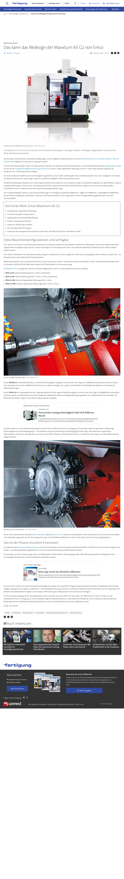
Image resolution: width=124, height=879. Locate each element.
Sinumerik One (40, 534)
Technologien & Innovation (12, 9)
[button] (116, 640)
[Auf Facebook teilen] (112, 53)
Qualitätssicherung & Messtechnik (71, 9)
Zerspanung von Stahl (113, 166)
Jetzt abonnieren (17, 688)
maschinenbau (28, 613)
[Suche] (75, 3)
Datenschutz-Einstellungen (66, 704)
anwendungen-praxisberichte (57, 613)
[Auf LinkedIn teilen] (118, 53)
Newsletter (96, 3)
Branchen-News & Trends (33, 9)
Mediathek (115, 9)
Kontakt (77, 704)
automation (40, 613)
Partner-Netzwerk (38, 3)
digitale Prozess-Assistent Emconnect (27, 547)
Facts (81, 704)
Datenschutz (35, 704)
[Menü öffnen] (7, 3)
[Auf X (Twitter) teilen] (115, 53)
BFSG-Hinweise (52, 704)
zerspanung (16, 613)
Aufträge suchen (54, 3)
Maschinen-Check (50, 9)
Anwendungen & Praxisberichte (96, 9)
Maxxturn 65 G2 (12, 269)
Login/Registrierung (112, 3)
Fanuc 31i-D (56, 534)
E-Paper (83, 3)
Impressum (43, 704)
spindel (7, 613)
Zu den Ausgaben (84, 690)
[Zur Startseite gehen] (19, 3)
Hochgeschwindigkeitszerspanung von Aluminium (33, 169)
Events (67, 3)
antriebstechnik (76, 613)
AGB (29, 704)
